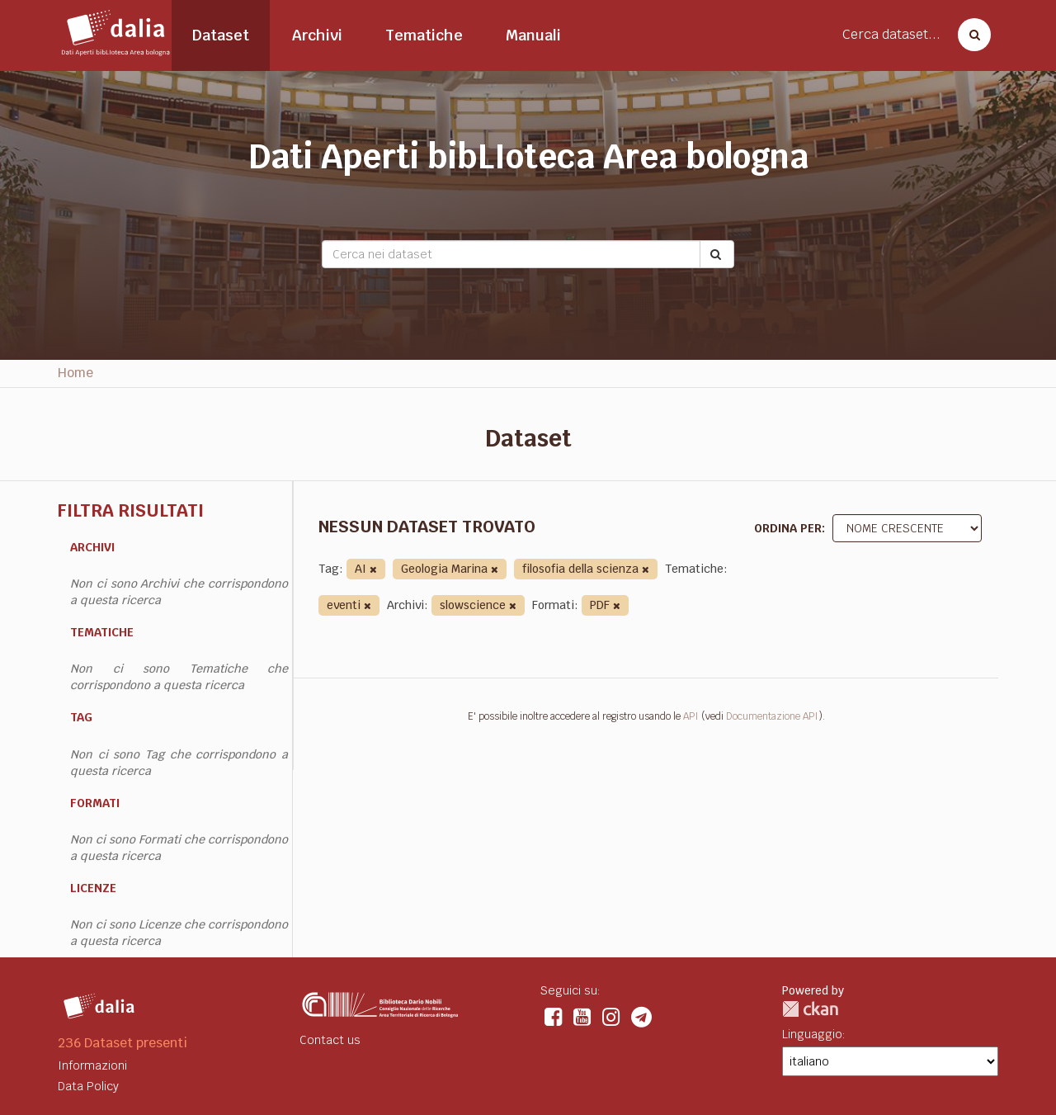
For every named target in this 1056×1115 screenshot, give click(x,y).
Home (75, 372)
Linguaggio (812, 1034)
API (691, 716)
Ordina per (788, 528)
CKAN (810, 1009)
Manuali (533, 35)
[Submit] (717, 254)
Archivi (317, 35)
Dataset (220, 35)
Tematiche (424, 35)
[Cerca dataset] (969, 34)
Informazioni (92, 1065)
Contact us (330, 1040)
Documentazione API (772, 716)
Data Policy (88, 1086)
